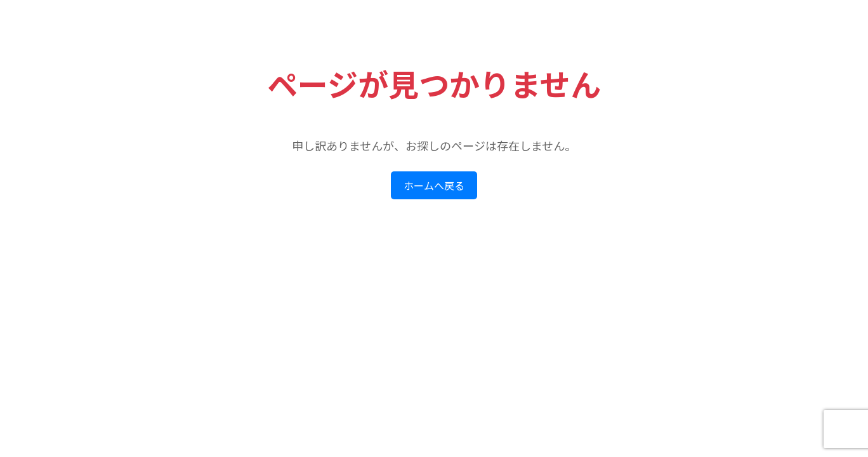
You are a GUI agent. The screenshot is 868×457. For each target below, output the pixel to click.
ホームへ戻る (434, 186)
